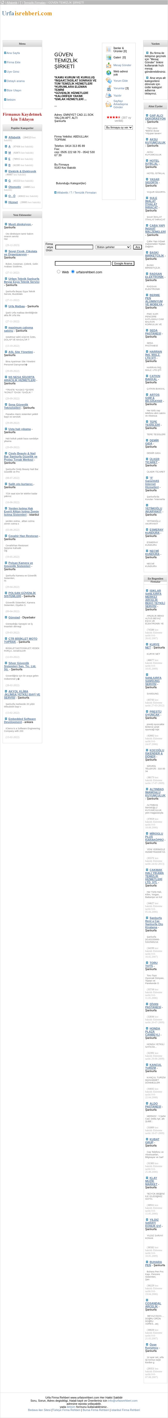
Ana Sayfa (13, 52)
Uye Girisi (13, 71)
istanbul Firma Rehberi (125, 1410)
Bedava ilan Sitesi (39, 1410)
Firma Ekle (14, 62)
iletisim (11, 99)
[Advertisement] (86, 21)
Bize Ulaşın (14, 90)
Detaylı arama (16, 81)
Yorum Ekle (120, 80)
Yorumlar (119, 88)
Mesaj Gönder (122, 65)
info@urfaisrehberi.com (122, 1400)
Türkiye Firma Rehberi (66, 1410)
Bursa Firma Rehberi (96, 1410)
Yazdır (117, 95)
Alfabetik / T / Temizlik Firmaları (77, 192)
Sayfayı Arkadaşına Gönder (120, 104)
